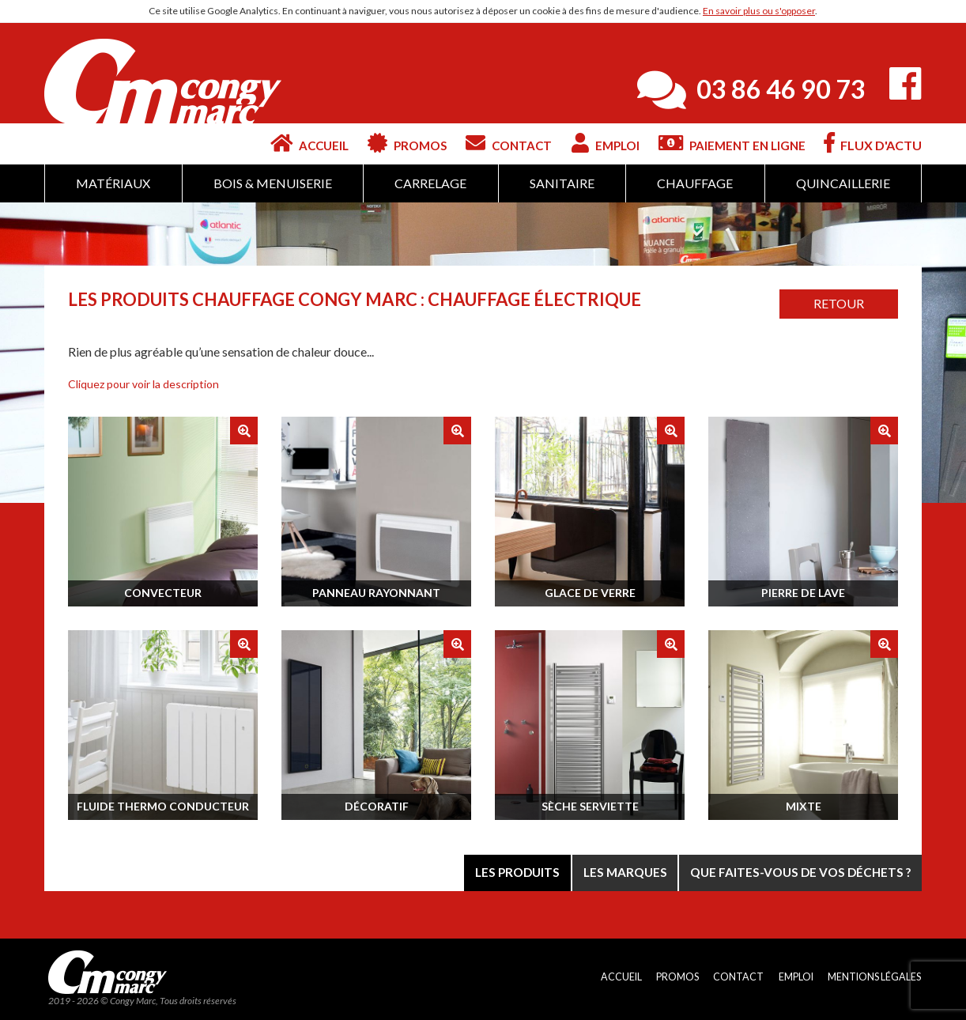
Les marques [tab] (612, 871)
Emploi (592, 143)
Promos (379, 143)
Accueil (273, 143)
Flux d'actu (873, 143)
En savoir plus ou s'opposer (759, 11)
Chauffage (695, 183)
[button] (143, 384)
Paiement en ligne (728, 143)
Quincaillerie (843, 183)
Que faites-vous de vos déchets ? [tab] (795, 871)
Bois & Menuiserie (272, 183)
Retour (838, 303)
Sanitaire (562, 183)
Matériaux (113, 183)
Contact (489, 143)
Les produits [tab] (499, 871)
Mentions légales (873, 978)
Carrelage (430, 183)
